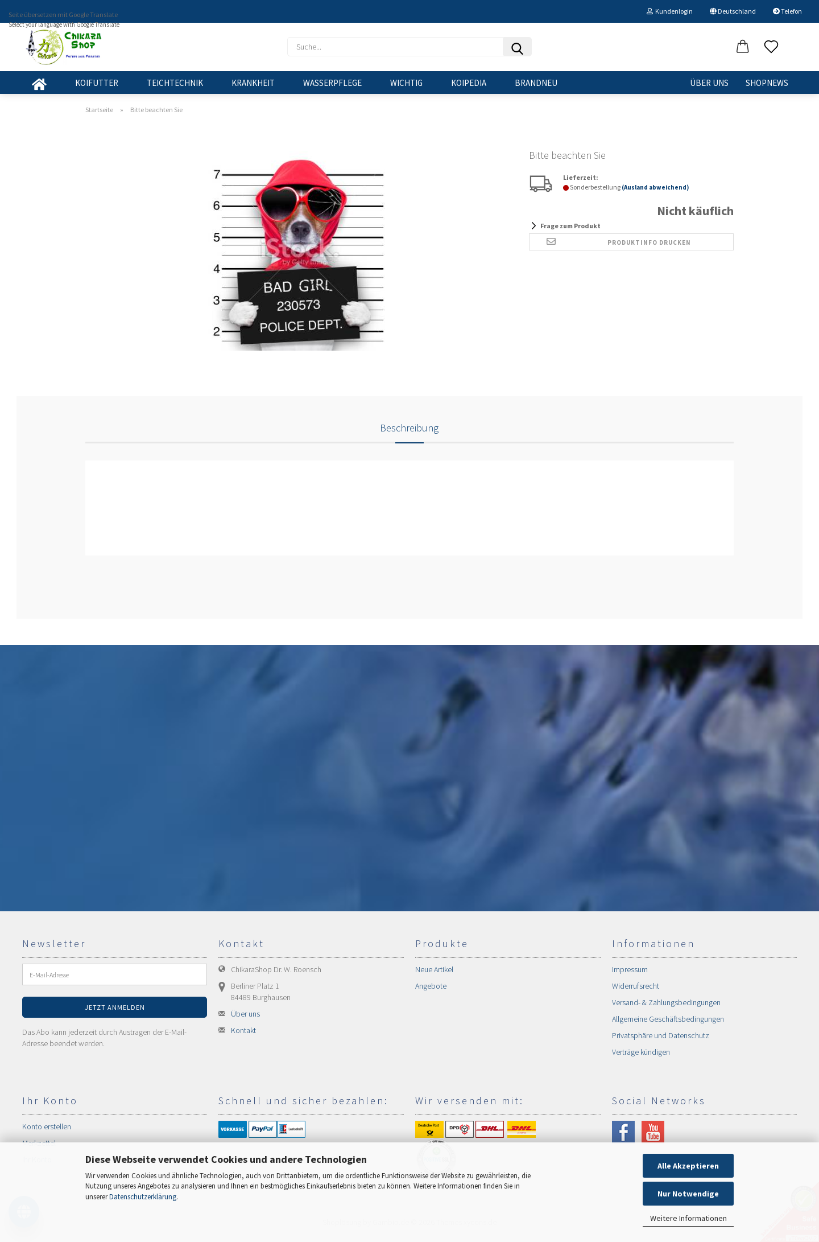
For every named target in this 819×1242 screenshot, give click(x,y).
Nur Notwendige (688, 1193)
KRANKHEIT (253, 82)
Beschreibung (409, 427)
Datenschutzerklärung (142, 1197)
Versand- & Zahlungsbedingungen (666, 1002)
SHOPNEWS (767, 82)
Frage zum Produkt (570, 225)
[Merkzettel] (771, 47)
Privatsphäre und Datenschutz (660, 1035)
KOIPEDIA (468, 82)
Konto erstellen (46, 1126)
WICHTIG (406, 82)
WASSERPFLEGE (332, 82)
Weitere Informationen (688, 1218)
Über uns (709, 82)
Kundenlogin (670, 11)
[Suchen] (517, 47)
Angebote (430, 986)
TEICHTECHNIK (175, 82)
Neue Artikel (434, 969)
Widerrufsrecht (635, 986)
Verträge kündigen (641, 1052)
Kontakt (243, 1030)
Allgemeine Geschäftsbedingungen (668, 1019)
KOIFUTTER (96, 82)
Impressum (630, 969)
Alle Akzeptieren (688, 1166)
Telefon (787, 11)
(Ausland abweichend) (655, 187)
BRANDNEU (536, 82)
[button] (743, 47)
